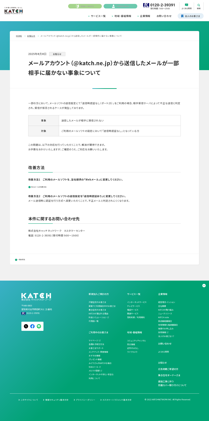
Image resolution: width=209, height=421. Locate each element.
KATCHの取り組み (166, 309)
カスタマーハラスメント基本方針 (117, 399)
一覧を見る (26, 259)
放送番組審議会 (165, 321)
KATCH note (163, 317)
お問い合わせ (164, 16)
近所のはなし (133, 348)
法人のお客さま (165, 336)
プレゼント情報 (95, 359)
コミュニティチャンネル (136, 340)
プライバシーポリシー (85, 399)
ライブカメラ (132, 351)
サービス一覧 (98, 16)
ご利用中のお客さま (98, 332)
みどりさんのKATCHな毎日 (100, 363)
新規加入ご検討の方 (99, 294)
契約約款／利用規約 (136, 317)
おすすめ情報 (94, 355)
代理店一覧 (94, 321)
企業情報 (145, 16)
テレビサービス (133, 306)
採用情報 (162, 332)
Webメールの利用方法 (46, 186)
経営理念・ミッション (166, 302)
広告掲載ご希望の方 (168, 369)
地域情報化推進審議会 (168, 324)
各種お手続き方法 (96, 344)
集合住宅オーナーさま (169, 375)
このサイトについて (29, 399)
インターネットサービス (137, 302)
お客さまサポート (96, 348)
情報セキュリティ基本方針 (57, 399)
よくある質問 (163, 351)
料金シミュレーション (98, 317)
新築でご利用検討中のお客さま (102, 306)
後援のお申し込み (166, 328)
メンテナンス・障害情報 (98, 351)
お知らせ (162, 362)
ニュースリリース (165, 313)
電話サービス (132, 309)
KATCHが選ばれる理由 (98, 313)
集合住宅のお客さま (97, 309)
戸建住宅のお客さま (97, 302)
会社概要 (162, 306)
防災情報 (131, 344)
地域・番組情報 (122, 16)
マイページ (93, 340)
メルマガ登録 (94, 370)
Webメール (93, 366)
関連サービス (132, 313)
